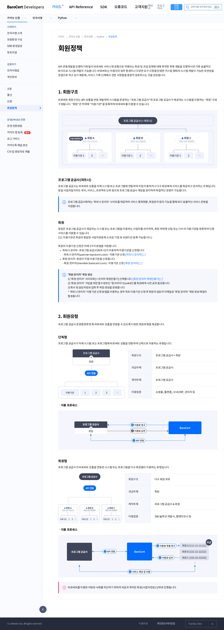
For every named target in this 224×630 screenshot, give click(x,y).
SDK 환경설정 (14, 46)
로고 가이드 (13, 138)
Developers (25, 7)
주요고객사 (161, 7)
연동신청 (176, 7)
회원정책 (12, 108)
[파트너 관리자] (133, 254)
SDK (103, 7)
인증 (9, 101)
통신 (9, 95)
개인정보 (12, 77)
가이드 (57, 7)
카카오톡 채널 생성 (17, 145)
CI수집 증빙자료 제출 (18, 151)
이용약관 (143, 623)
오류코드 (120, 7)
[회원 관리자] (131, 263)
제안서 (150, 7)
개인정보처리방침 (166, 623)
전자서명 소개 (14, 33)
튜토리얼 (12, 52)
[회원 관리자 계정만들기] (146, 279)
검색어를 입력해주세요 (205, 7)
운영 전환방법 (14, 126)
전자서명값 (13, 70)
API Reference (81, 7)
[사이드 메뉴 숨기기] (43, 609)
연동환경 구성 (14, 39)
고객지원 (141, 7)
